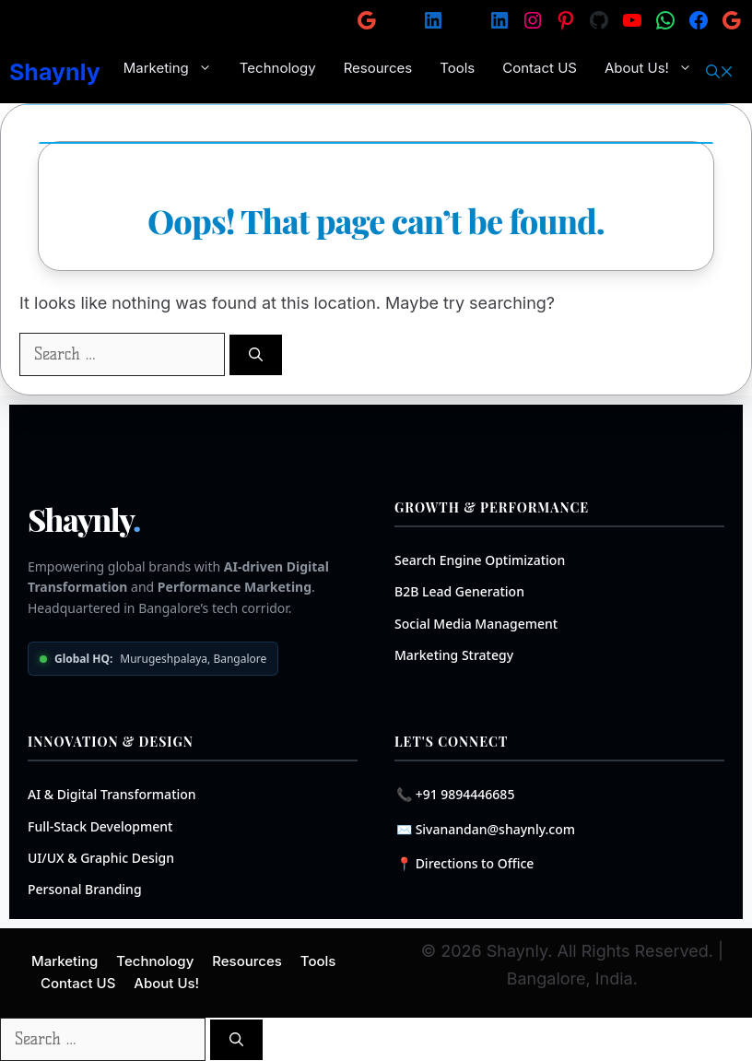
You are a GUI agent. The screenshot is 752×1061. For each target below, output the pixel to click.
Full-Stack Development (100, 826)
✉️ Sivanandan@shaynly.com (485, 829)
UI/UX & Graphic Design (101, 857)
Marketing (174, 68)
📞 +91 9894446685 (455, 794)
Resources (378, 68)
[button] (720, 72)
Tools (457, 68)
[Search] (255, 355)
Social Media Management (476, 623)
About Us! (655, 68)
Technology (278, 68)
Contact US (539, 68)
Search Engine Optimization (479, 560)
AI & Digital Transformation (112, 794)
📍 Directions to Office (465, 863)
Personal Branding (85, 889)
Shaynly (54, 72)
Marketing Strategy (453, 655)
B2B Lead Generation (459, 591)
